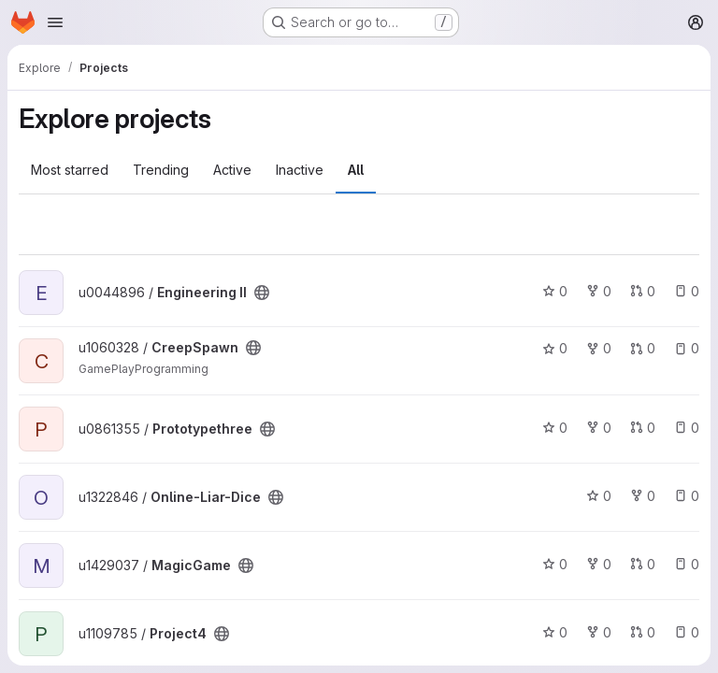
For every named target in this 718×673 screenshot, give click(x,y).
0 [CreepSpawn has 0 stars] (554, 348)
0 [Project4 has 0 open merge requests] (642, 632)
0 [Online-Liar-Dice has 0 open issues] (686, 496)
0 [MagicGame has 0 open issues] (686, 564)
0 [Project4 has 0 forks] (598, 632)
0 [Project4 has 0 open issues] (686, 632)
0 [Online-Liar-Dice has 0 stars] (598, 496)
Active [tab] (232, 170)
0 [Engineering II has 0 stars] (554, 291)
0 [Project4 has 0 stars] (554, 632)
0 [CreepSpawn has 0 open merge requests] (642, 348)
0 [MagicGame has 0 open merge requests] (642, 564)
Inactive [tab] (299, 170)
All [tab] (356, 170)
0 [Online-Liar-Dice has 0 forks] (642, 496)
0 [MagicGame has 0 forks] (598, 564)
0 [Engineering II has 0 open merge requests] (642, 291)
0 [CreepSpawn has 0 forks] (598, 348)
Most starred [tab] (69, 170)
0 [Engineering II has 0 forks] (598, 291)
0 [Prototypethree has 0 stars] (554, 428)
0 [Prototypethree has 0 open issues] (686, 428)
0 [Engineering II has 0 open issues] (686, 291)
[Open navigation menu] (55, 22)
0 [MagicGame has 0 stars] (554, 564)
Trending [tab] (161, 170)
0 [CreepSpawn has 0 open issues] (686, 348)
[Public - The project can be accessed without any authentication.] (261, 292)
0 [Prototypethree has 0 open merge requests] (642, 428)
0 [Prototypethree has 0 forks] (598, 428)
